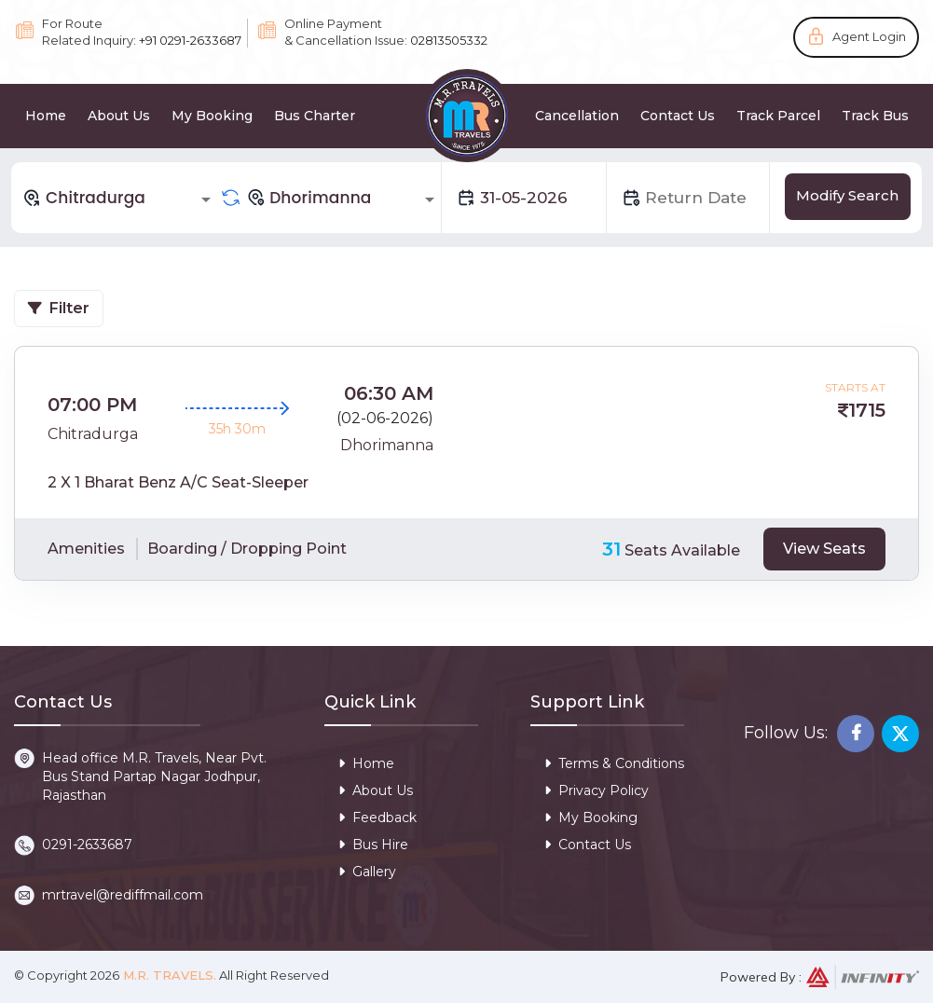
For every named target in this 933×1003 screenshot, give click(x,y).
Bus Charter (314, 115)
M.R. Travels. (167, 975)
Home (45, 115)
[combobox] (119, 197)
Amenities (86, 548)
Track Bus (875, 115)
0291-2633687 (87, 844)
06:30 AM (388, 393)
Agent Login (869, 36)
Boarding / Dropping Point (247, 548)
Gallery (367, 871)
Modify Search (847, 195)
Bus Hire (373, 844)
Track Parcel (778, 115)
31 (611, 549)
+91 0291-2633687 (190, 40)
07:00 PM (92, 404)
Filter (58, 308)
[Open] (206, 199)
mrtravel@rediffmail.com (122, 894)
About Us (119, 115)
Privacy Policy (596, 790)
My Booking (212, 115)
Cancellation (577, 115)
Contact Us (677, 115)
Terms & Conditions (614, 763)
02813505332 (448, 40)
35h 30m (237, 428)
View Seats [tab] (824, 548)
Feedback (377, 817)
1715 (866, 410)
